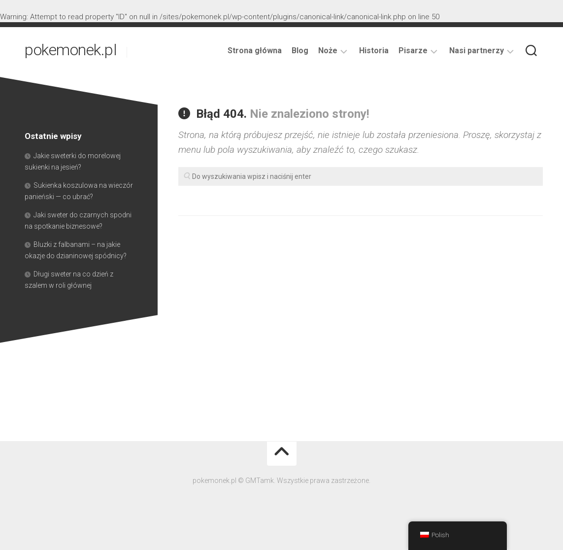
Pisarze (413, 50)
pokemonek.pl (71, 51)
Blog (300, 50)
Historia (374, 50)
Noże (327, 50)
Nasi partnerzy (476, 50)
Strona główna (255, 50)
